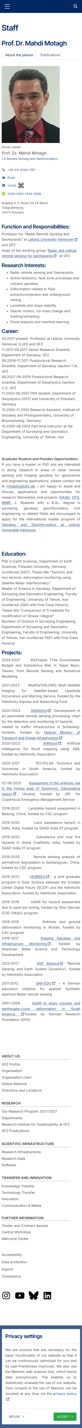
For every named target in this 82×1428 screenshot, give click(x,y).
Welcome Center (15, 1239)
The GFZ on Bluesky (33, 1295)
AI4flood (50, 743)
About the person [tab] (19, 55)
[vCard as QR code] (21, 185)
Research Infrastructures (21, 1152)
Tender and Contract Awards (25, 1225)
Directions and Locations (22, 1090)
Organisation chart (16, 1077)
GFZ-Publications (15, 1131)
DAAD (65, 497)
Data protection (14, 1262)
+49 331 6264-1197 (21, 170)
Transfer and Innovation (27, 1178)
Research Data (13, 1158)
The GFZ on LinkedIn (47, 1295)
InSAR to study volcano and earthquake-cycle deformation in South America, (41, 1008)
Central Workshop (16, 1232)
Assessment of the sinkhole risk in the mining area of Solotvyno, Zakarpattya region (41, 788)
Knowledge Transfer (18, 1186)
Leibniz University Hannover (50, 239)
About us (11, 1056)
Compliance (11, 1276)
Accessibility (12, 1255)
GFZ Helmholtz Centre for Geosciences (41, 6)
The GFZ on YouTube (20, 1295)
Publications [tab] (50, 55)
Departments (12, 1118)
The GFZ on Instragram (6, 1295)
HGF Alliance (48, 963)
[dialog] (41, 1377)
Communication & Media (21, 1205)
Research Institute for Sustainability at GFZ (36, 1124)
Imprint (7, 1269)
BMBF (6, 503)
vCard (12, 185)
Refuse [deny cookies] (14, 1416)
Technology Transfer (18, 1192)
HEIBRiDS (37, 876)
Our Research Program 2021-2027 (29, 1111)
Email (11, 177)
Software (9, 1165)
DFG (75, 497)
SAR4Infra (39, 710)
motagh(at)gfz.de (20, 486)
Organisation (12, 1071)
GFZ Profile (11, 1064)
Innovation (10, 1199)
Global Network (14, 1084)
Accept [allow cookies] (63, 1416)
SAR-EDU (43, 983)
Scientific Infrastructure (28, 1144)
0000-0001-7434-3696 (24, 194)
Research (11, 1103)
